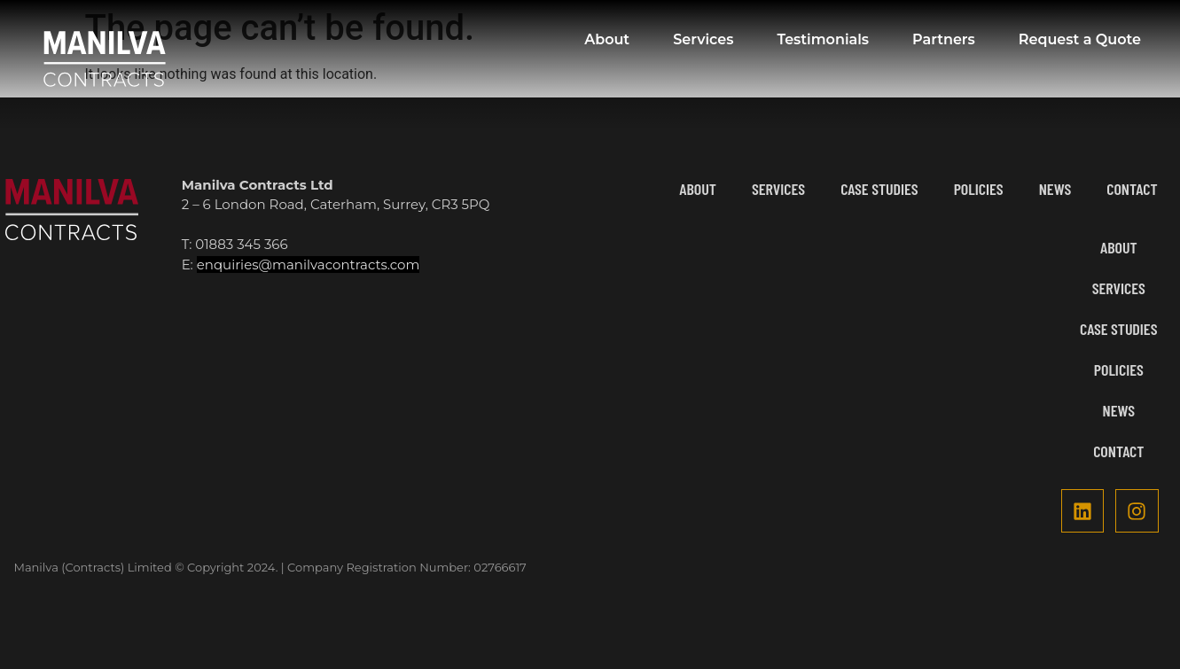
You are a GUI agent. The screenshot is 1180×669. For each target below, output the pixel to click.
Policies (979, 188)
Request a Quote (1080, 39)
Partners (943, 39)
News (1055, 188)
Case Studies (879, 188)
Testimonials (823, 39)
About (606, 39)
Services (703, 39)
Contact (1131, 188)
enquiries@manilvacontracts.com (308, 264)
